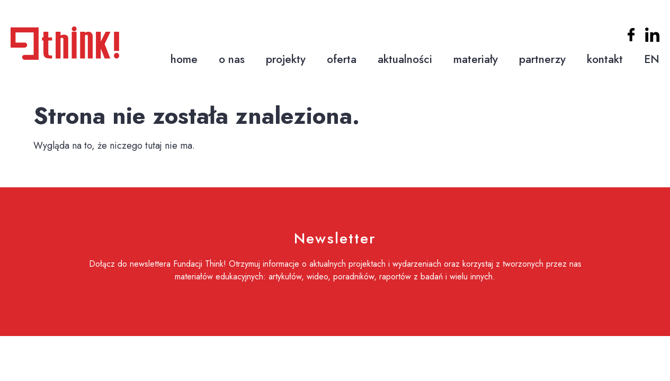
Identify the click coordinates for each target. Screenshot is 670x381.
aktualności (405, 59)
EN (651, 59)
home (184, 59)
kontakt (605, 59)
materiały (475, 59)
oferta (341, 59)
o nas (232, 59)
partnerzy (542, 59)
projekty (286, 59)
